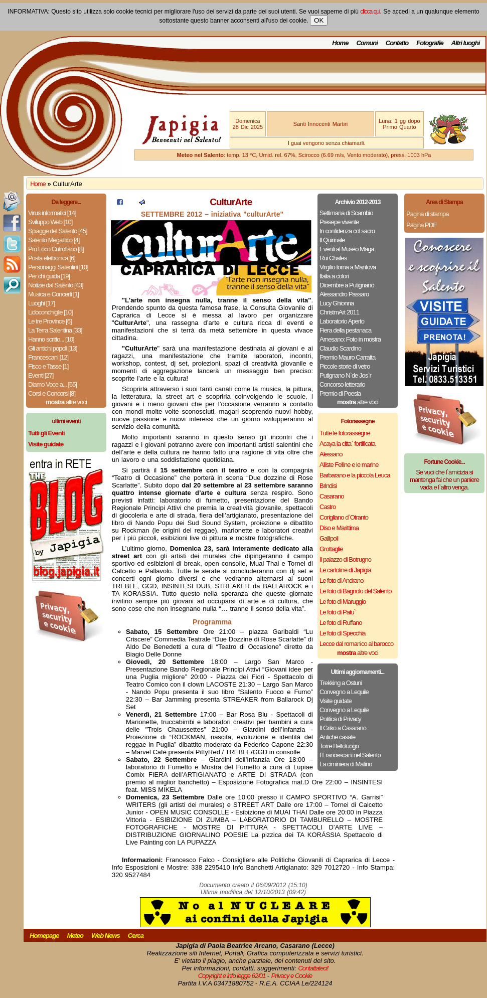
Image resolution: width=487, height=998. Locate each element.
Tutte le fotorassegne (344, 433)
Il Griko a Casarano (342, 728)
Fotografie (429, 43)
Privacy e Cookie (291, 975)
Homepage (44, 935)
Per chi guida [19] (49, 276)
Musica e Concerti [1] (53, 294)
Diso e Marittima (339, 528)
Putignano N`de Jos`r (345, 375)
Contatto (397, 43)
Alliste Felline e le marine (349, 464)
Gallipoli (328, 538)
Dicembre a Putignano (346, 285)
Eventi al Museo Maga (346, 249)
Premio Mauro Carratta (347, 357)
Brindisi (328, 485)
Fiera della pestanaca (345, 330)
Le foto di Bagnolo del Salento (355, 591)
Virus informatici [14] (52, 213)
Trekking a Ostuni (340, 683)
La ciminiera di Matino (345, 764)
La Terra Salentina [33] (55, 330)
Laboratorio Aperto (341, 321)
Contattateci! (313, 968)
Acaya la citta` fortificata (347, 443)
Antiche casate (337, 737)
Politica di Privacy (340, 719)
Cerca (135, 935)
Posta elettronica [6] (51, 258)
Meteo (75, 935)
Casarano (331, 496)
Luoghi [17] (41, 303)
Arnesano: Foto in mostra (350, 339)
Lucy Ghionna (336, 303)
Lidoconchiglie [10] (50, 312)
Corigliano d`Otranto (343, 517)
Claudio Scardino (340, 348)
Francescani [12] (48, 357)
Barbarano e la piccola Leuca (354, 475)
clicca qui (370, 11)
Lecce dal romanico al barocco (356, 643)
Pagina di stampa (427, 214)
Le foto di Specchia (342, 633)
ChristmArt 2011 (339, 312)
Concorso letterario (342, 384)
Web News (105, 935)
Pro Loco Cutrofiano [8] (56, 249)
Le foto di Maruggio (342, 601)
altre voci (66, 402)
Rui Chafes (333, 258)
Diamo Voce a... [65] (52, 384)
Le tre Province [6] (50, 321)
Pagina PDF (421, 225)
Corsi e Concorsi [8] (51, 393)
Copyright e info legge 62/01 (232, 975)
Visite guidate (335, 701)
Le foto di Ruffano (340, 622)
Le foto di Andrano (341, 580)
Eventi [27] (40, 375)
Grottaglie (331, 549)
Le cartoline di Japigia (345, 570)
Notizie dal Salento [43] (55, 285)
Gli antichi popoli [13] (52, 348)
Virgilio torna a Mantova (347, 267)
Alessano (330, 454)
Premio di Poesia (340, 393)
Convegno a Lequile (344, 692)
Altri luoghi (465, 43)
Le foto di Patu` (337, 612)
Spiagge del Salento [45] (57, 231)
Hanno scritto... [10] (51, 339)
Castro (327, 507)
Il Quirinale (332, 240)
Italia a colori (334, 276)
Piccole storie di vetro (344, 366)
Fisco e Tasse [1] (48, 366)
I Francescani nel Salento (350, 755)
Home (340, 43)
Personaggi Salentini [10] (58, 267)
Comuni (366, 43)
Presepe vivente (339, 222)
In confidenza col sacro (347, 231)
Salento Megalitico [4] (53, 240)
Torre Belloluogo (339, 746)
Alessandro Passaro (344, 294)
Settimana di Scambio (346, 213)
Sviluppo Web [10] (50, 222)
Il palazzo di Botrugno (345, 559)
